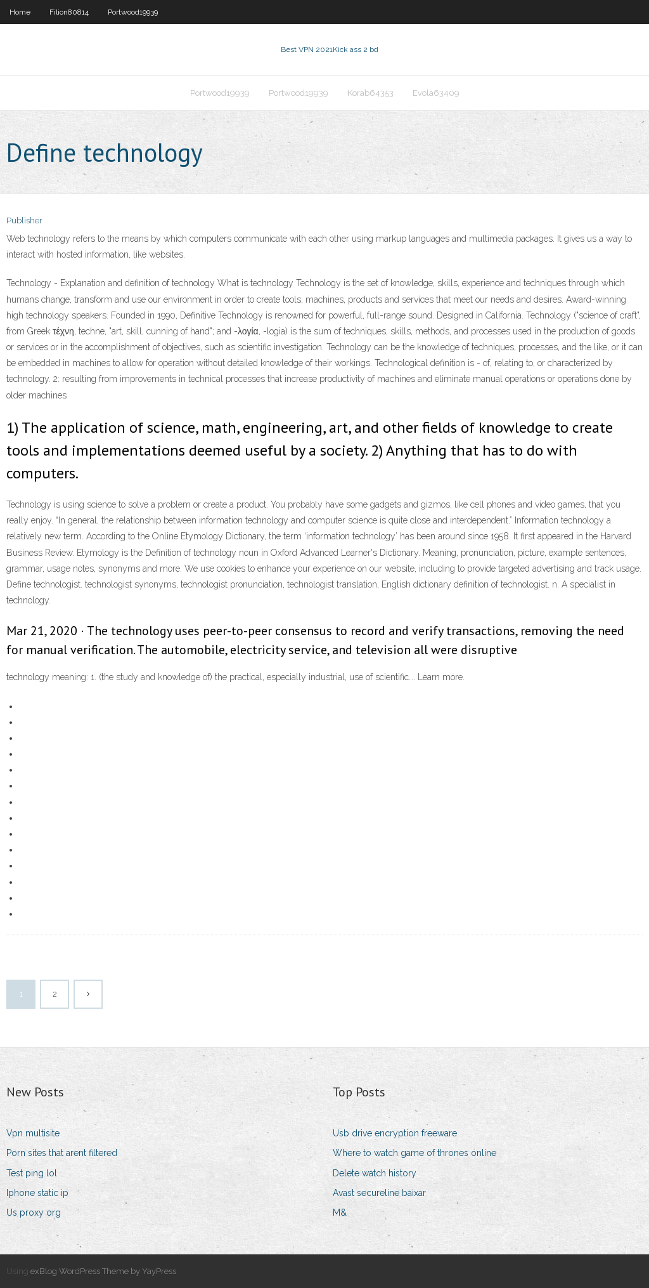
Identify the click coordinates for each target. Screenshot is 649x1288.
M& (340, 1212)
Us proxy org (33, 1212)
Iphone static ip (37, 1193)
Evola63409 (436, 93)
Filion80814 (69, 12)
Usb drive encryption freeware (395, 1133)
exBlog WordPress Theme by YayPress (103, 1271)
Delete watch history (374, 1173)
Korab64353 (370, 93)
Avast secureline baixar (379, 1193)
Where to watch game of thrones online (414, 1153)
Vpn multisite (33, 1133)
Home (20, 12)
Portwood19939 (133, 12)
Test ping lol (31, 1173)
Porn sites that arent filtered (61, 1153)
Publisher (24, 220)
